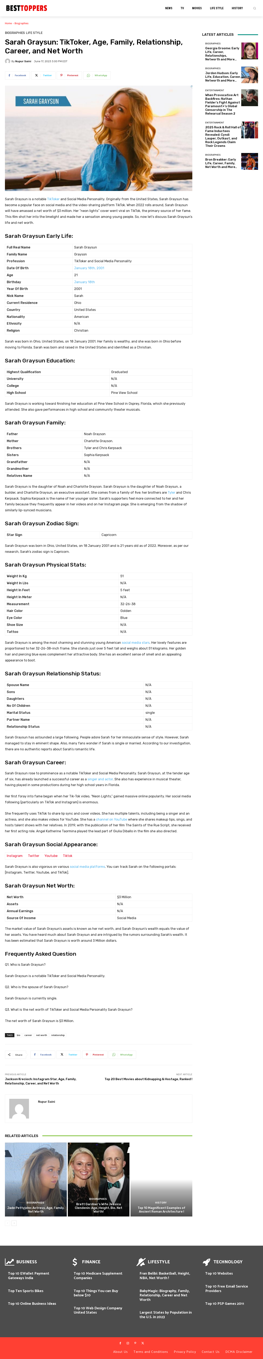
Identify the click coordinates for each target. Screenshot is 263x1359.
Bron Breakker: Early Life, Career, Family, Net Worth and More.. (221, 163)
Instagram (15, 856)
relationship (58, 1035)
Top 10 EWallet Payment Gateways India (28, 1275)
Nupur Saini (23, 61)
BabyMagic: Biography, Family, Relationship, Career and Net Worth (165, 1295)
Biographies (22, 23)
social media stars (136, 643)
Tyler (171, 492)
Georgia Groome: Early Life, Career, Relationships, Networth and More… (222, 53)
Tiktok (67, 856)
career (28, 1035)
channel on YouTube (111, 819)
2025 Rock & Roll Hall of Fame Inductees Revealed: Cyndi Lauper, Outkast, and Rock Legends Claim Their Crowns (223, 136)
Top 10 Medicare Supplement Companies (98, 1275)
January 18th (84, 282)
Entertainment (214, 90)
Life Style (34, 32)
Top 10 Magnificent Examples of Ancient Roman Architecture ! (161, 1209)
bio (18, 1035)
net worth (41, 1035)
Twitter (33, 856)
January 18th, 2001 (89, 268)
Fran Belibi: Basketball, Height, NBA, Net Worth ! (165, 1275)
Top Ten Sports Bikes (25, 1291)
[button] (254, 8)
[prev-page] (7, 1223)
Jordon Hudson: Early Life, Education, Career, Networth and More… (223, 76)
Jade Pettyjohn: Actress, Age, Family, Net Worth (36, 1209)
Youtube (51, 856)
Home (8, 23)
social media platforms (87, 867)
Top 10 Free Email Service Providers (226, 1288)
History (161, 1203)
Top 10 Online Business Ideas (32, 1304)
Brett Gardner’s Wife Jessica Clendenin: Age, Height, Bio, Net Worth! (98, 1207)
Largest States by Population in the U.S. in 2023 (166, 1315)
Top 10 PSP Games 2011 (224, 1304)
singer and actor (100, 779)
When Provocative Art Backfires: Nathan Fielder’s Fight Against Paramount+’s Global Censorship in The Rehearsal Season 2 (222, 104)
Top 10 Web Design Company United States (98, 1310)
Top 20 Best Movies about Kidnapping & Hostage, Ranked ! (148, 1079)
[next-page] (14, 1223)
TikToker (53, 199)
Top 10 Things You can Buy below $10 (96, 1293)
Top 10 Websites (219, 1273)
